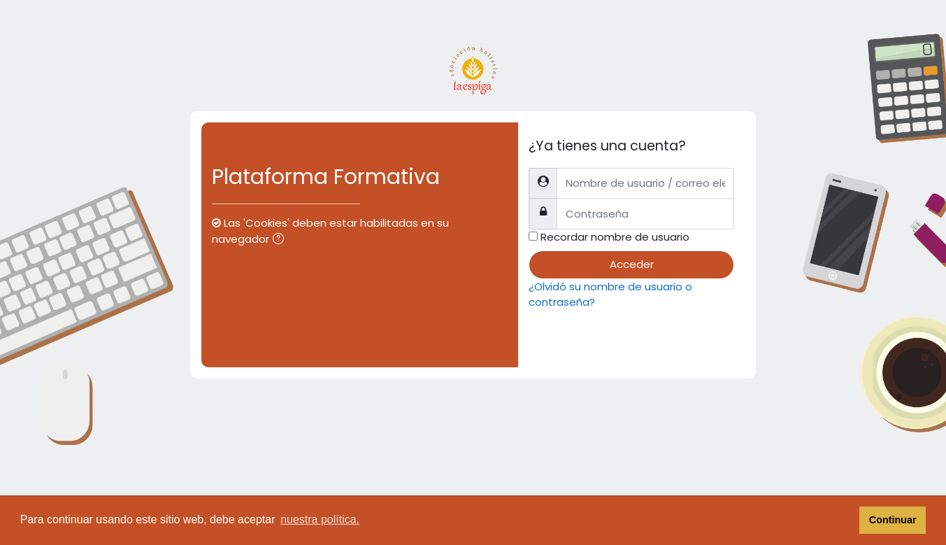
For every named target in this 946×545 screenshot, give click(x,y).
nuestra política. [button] (319, 519)
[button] (281, 240)
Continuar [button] (893, 519)
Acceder (632, 264)
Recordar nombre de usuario (614, 236)
